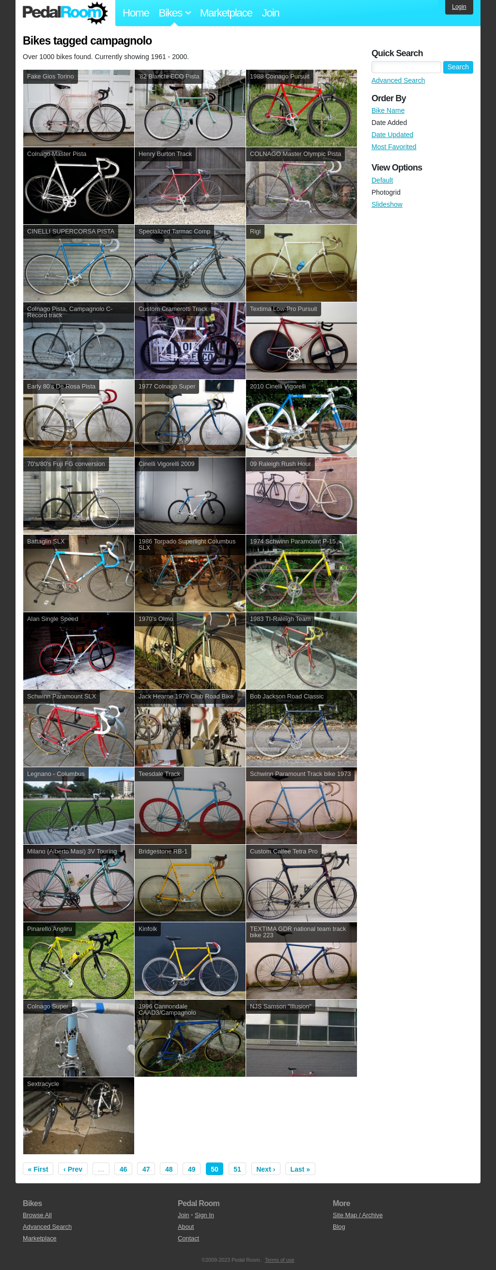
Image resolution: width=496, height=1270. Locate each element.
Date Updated (392, 135)
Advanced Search (398, 80)
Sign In (204, 1215)
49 (192, 1169)
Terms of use (279, 1260)
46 (123, 1169)
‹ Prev (72, 1169)
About (186, 1226)
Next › (265, 1169)
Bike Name (388, 110)
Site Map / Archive (358, 1215)
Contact (188, 1238)
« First (38, 1169)
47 (146, 1169)
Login (459, 6)
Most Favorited (394, 147)
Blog (339, 1226)
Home (136, 13)
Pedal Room (65, 13)
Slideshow (387, 204)
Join (270, 13)
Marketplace (226, 13)
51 (237, 1169)
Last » (300, 1169)
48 (169, 1169)
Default (382, 180)
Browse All (37, 1215)
